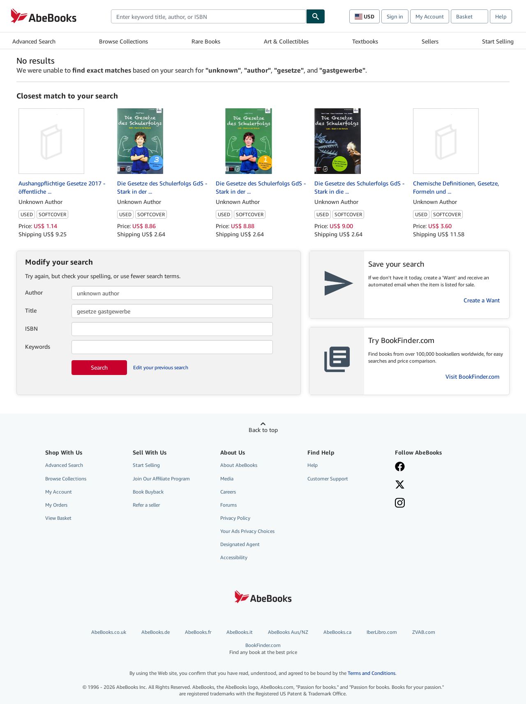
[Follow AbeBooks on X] (400, 485)
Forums (228, 505)
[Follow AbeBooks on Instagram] (400, 503)
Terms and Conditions (371, 673)
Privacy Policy (235, 518)
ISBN (31, 328)
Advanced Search (33, 41)
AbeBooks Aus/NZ (288, 632)
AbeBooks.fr (198, 632)
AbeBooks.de (155, 632)
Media (226, 478)
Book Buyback (148, 492)
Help (501, 16)
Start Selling (498, 41)
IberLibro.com (382, 632)
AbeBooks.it (239, 632)
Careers (228, 492)
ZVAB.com (423, 632)
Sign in (395, 16)
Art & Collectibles (286, 41)
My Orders (56, 505)
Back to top (263, 429)
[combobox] (208, 16)
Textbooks (365, 41)
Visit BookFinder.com (472, 376)
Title (31, 310)
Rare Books (205, 41)
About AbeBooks (238, 465)
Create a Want (482, 300)
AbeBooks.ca (337, 632)
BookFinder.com (263, 649)
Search (99, 367)
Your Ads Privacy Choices (247, 531)
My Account (429, 16)
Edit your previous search (160, 367)
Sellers (430, 41)
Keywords (37, 346)
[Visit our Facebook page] (400, 467)
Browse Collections (123, 41)
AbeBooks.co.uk (108, 632)
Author (34, 292)
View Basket (58, 518)
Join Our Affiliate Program (161, 478)
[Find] (316, 16)
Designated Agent (240, 544)
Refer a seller (146, 505)
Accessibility (233, 557)
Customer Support (327, 478)
